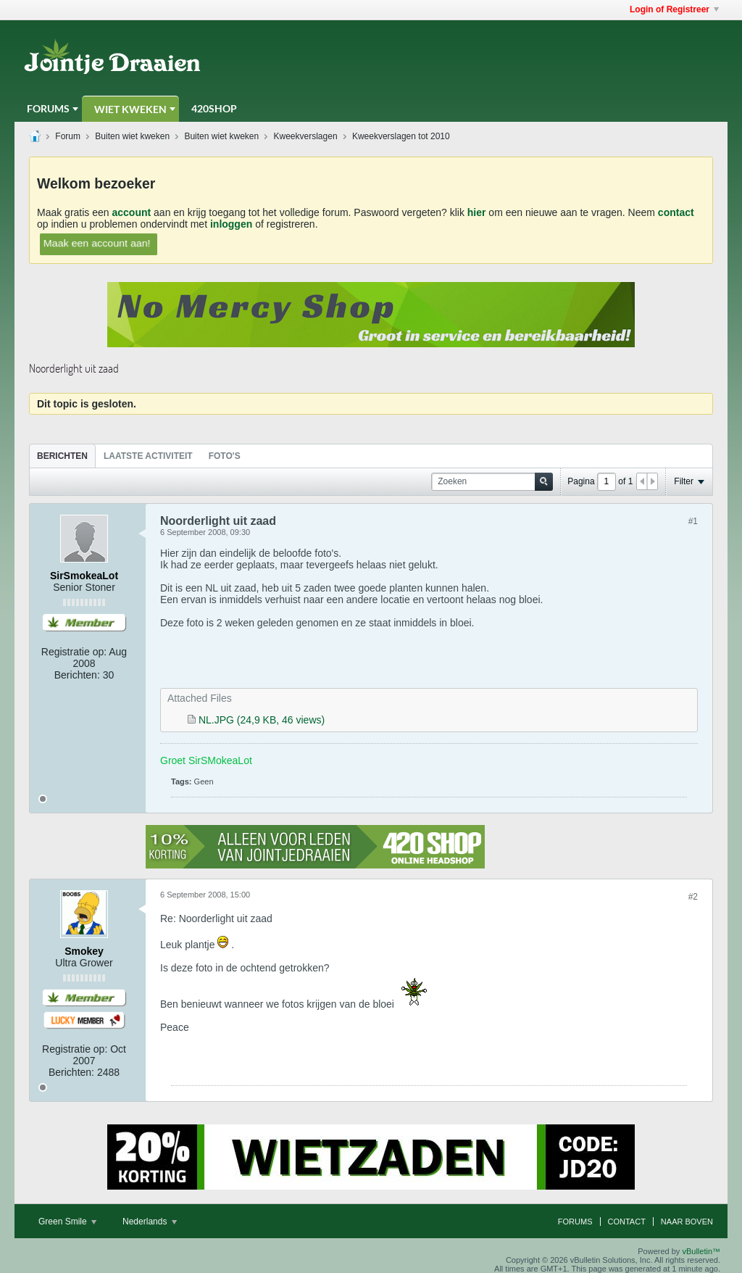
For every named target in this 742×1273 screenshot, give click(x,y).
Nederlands (149, 1221)
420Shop (214, 108)
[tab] (62, 456)
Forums (48, 108)
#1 (693, 521)
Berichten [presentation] (62, 456)
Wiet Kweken (130, 109)
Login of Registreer (674, 9)
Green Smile (67, 1221)
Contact (627, 1221)
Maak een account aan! (97, 242)
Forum (67, 136)
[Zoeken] (492, 482)
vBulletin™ (701, 1251)
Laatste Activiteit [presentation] (148, 456)
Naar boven (687, 1221)
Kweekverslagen (306, 136)
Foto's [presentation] (225, 456)
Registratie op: (74, 652)
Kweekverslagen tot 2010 (401, 136)
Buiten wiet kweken (132, 136)
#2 (693, 897)
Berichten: (77, 675)
